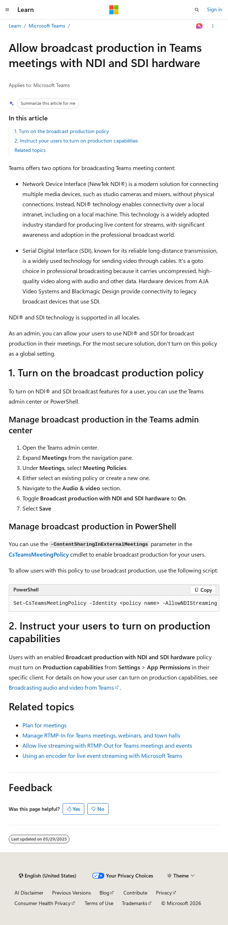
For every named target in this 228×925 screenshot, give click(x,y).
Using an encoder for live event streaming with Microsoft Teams (102, 755)
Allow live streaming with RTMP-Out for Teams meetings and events (107, 745)
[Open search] (197, 9)
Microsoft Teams (47, 25)
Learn (15, 25)
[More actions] (213, 26)
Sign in (214, 9)
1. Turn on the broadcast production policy (61, 131)
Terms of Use (99, 903)
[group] (114, 604)
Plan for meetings (44, 725)
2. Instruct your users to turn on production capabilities (76, 140)
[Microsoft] (114, 10)
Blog (104, 892)
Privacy (164, 892)
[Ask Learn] (200, 26)
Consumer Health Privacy (42, 903)
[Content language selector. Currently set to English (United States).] (47, 875)
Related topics (30, 149)
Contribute (135, 892)
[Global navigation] (7, 9)
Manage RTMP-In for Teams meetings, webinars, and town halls (101, 735)
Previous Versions (71, 892)
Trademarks (134, 903)
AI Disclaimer (28, 892)
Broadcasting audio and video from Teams (61, 687)
